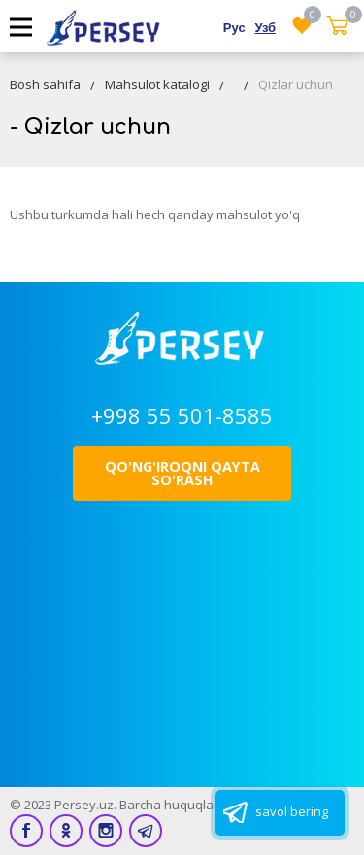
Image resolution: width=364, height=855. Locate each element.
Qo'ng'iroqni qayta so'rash (182, 473)
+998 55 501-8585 (182, 415)
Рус (234, 27)
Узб (265, 27)
